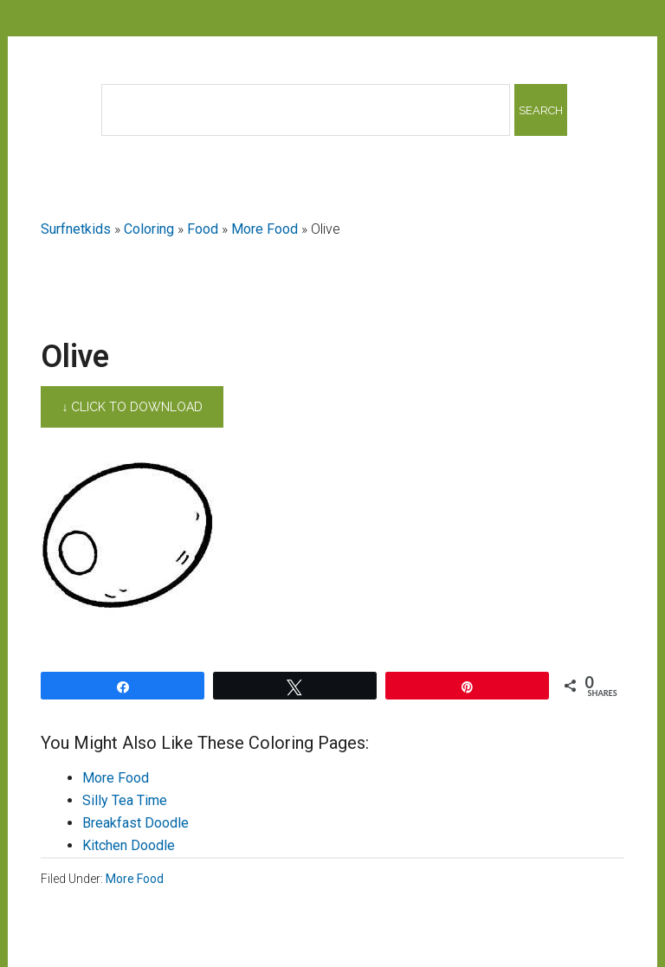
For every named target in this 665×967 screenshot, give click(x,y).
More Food (264, 229)
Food (202, 229)
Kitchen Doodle (128, 845)
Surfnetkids (76, 229)
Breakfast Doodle (135, 823)
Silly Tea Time (124, 800)
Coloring (149, 229)
